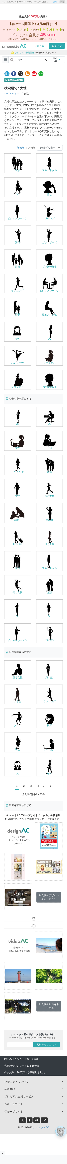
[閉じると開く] (2, 1153)
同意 (62, 2)
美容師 (49, 520)
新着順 (20, 147)
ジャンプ (49, 218)
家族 (17, 170)
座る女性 (18, 677)
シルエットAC (12, 93)
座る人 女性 (49, 314)
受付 (17, 242)
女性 (17, 338)
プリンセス (17, 386)
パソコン (49, 749)
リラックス (49, 362)
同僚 (17, 568)
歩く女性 (49, 544)
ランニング (17, 290)
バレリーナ (17, 362)
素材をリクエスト (46, 1044)
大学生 (17, 701)
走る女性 (49, 496)
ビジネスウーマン (18, 218)
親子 (17, 314)
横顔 (49, 725)
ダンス (17, 725)
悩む (49, 194)
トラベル (18, 544)
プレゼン (49, 640)
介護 (49, 592)
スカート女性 (49, 170)
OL (17, 194)
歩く (49, 773)
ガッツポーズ (49, 242)
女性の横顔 (49, 266)
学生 (17, 749)
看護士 (17, 520)
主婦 (49, 447)
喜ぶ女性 (18, 592)
